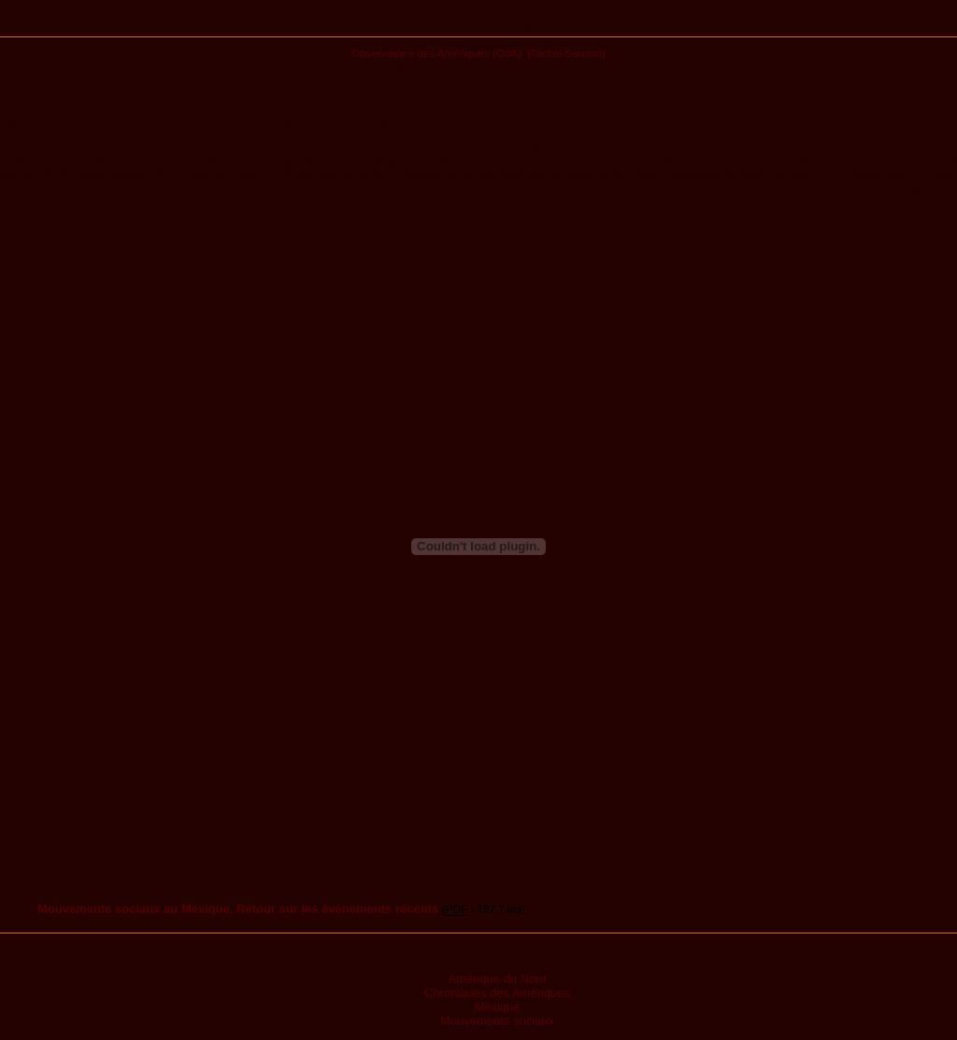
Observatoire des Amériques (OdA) (436, 53)
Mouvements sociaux (497, 1021)
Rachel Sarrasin (567, 53)
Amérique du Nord (497, 979)
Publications (479, 25)
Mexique (497, 1007)
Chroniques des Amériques (497, 993)
